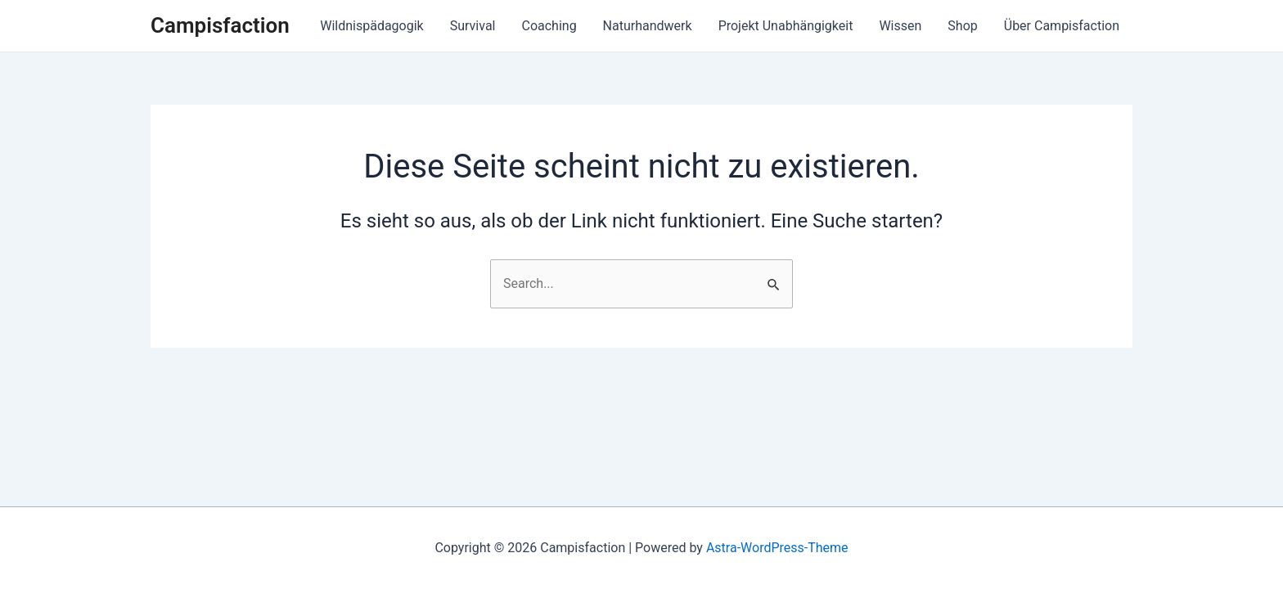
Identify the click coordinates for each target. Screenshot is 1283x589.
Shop (962, 26)
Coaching (548, 26)
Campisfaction (220, 25)
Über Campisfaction (1061, 26)
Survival (473, 26)
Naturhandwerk (647, 26)
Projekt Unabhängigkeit (785, 26)
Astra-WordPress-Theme (777, 547)
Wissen (900, 26)
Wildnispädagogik (372, 26)
